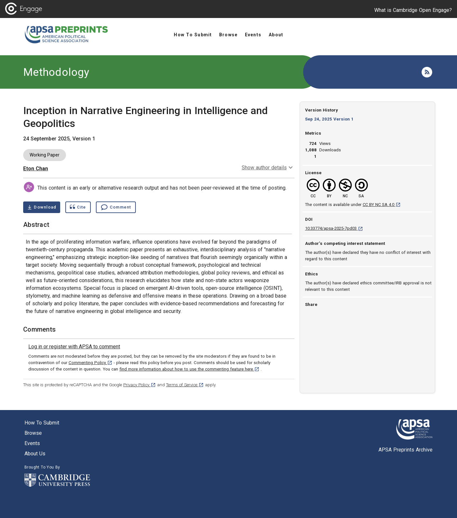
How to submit (41, 423)
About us (34, 454)
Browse (33, 433)
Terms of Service (185, 384)
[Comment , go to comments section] (116, 207)
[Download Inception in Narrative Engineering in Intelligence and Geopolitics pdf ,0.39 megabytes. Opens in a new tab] (41, 207)
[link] (74, 347)
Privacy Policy (139, 384)
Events (32, 443)
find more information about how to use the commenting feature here (189, 369)
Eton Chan (35, 168)
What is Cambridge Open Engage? (413, 10)
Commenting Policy (90, 362)
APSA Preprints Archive (405, 450)
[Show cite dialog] (77, 207)
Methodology (56, 72)
